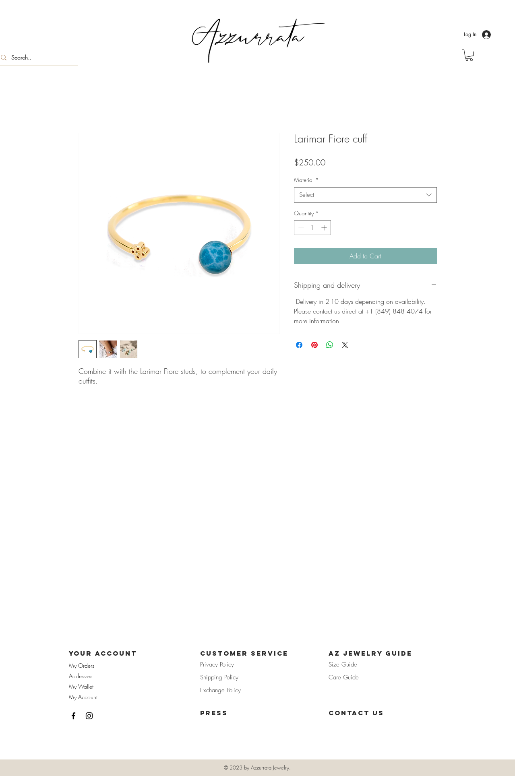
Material (306, 180)
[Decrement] (300, 228)
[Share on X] (345, 345)
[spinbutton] (312, 228)
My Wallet (81, 686)
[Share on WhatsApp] (330, 345)
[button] (469, 55)
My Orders (81, 665)
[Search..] (36, 57)
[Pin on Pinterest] (314, 345)
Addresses (80, 676)
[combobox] (365, 195)
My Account (83, 697)
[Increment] (325, 228)
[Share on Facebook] (299, 345)
